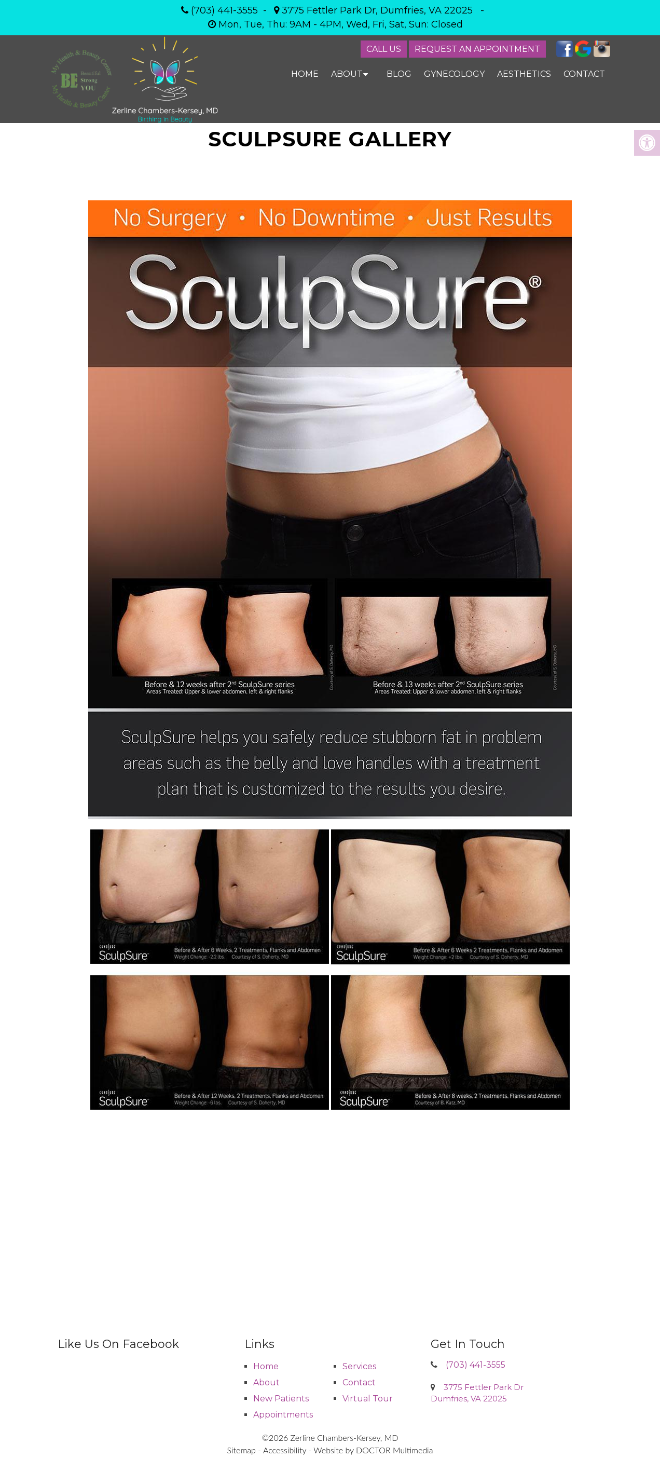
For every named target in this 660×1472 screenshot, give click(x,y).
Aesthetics (524, 74)
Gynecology (454, 74)
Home (305, 74)
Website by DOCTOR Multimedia (373, 1450)
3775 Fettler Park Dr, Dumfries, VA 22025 (377, 10)
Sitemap (241, 1450)
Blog (399, 74)
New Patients (281, 1398)
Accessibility (284, 1450)
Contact (584, 74)
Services (359, 1366)
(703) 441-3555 (224, 10)
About (347, 74)
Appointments (283, 1415)
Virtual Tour (367, 1398)
